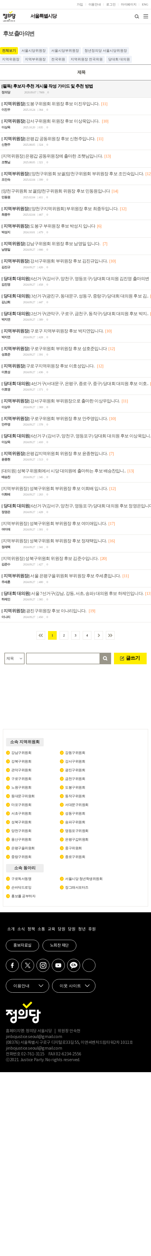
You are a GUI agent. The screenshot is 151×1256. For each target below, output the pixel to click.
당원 (61, 929)
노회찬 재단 (59, 945)
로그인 (110, 4)
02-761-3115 (32, 1054)
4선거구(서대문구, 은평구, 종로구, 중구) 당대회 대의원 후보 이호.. (74, 383)
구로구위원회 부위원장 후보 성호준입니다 (54, 348)
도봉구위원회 (75, 787)
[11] (104, 103)
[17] (111, 523)
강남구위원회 (21, 753)
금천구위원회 (75, 779)
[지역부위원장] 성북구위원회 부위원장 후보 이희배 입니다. (54, 488)
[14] (115, 191)
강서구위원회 (75, 761)
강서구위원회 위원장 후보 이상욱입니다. (50, 121)
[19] (92, 610)
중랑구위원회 (21, 857)
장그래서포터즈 (77, 887)
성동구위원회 (75, 813)
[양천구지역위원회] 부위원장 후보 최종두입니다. (59, 208)
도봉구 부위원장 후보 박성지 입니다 (48, 226)
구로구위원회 (21, 779)
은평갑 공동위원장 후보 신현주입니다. (48, 138)
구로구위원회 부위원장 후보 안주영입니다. (54, 418)
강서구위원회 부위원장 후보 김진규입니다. (54, 261)
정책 (31, 929)
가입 (80, 4)
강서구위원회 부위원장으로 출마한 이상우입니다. (60, 401)
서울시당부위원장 (65, 51)
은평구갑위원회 (77, 839)
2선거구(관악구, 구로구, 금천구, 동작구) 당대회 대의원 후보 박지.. (74, 313)
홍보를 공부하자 (23, 896)
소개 (10, 929)
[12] (123, 208)
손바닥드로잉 (21, 887)
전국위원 (58, 59)
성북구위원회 (21, 822)
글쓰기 (133, 658)
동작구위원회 (75, 796)
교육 (51, 929)
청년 (81, 929)
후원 (91, 929)
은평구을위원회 (23, 848)
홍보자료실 (22, 945)
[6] (99, 226)
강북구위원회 (21, 761)
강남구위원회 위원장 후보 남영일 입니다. (51, 243)
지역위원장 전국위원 (87, 59)
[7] (105, 243)
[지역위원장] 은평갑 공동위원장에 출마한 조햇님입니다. (52, 156)
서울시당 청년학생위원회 (83, 879)
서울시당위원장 (33, 51)
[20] (103, 558)
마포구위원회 (21, 805)
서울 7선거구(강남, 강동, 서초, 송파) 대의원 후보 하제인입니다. (72, 593)
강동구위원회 (75, 753)
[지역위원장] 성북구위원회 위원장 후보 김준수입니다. (50, 558)
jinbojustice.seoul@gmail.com (34, 1037)
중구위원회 (73, 848)
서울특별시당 (43, 16)
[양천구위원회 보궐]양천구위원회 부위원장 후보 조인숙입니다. (72, 173)
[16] (111, 541)
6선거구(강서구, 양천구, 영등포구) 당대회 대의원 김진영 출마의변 (75, 278)
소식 (21, 929)
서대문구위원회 (77, 805)
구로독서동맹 (21, 879)
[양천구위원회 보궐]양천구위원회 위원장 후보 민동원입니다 (55, 191)
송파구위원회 (75, 822)
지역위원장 (10, 59)
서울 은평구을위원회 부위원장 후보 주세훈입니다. (61, 576)
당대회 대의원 (119, 59)
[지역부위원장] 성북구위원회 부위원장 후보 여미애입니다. (54, 523)
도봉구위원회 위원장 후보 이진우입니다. (50, 103)
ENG (145, 4)
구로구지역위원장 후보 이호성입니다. (48, 366)
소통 (41, 929)
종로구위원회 (75, 857)
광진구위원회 (75, 770)
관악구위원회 (21, 770)
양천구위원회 (21, 831)
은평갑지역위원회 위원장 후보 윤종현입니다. (54, 453)
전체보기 (9, 51)
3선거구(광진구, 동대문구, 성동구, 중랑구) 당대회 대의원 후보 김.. (74, 296)
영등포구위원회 (77, 831)
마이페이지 (128, 4)
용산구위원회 (21, 839)
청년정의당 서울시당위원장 (105, 51)
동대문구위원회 (23, 796)
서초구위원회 (21, 813)
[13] (107, 156)
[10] (105, 121)
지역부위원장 (35, 59)
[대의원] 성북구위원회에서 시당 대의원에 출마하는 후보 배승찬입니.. (63, 471)
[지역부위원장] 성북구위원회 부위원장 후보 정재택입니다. (54, 541)
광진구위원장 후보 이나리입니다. (44, 610)
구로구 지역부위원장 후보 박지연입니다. (52, 331)
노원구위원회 (21, 787)
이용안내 (95, 4)
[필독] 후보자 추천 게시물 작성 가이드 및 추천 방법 (47, 86)
